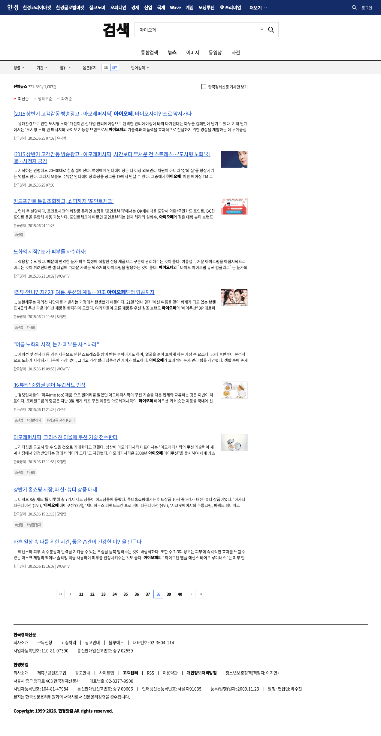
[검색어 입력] (199, 30)
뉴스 (172, 52)
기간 (40, 67)
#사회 (31, 327)
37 (148, 594)
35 (125, 594)
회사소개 (21, 642)
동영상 (215, 52)
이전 (70, 594)
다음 (191, 594)
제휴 (41, 673)
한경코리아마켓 (37, 7)
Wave (175, 7)
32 (92, 594)
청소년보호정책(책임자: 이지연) (252, 673)
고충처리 (68, 642)
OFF (114, 67)
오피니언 (118, 7)
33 (103, 594)
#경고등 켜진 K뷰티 (60, 420)
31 (81, 594)
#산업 (19, 234)
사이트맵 (106, 673)
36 (137, 594)
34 (114, 594)
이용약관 (170, 673)
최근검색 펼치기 (257, 30)
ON (106, 67)
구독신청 (44, 642)
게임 (190, 7)
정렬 (17, 67)
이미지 (192, 52)
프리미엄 (233, 7)
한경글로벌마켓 (70, 7)
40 (180, 594)
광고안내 (92, 642)
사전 (235, 52)
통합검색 (149, 52)
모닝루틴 (206, 7)
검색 (116, 29)
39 (169, 594)
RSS (150, 673)
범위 (63, 67)
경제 (135, 7)
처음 (60, 594)
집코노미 (97, 7)
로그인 (366, 8)
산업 (148, 7)
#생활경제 (34, 420)
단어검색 (138, 67)
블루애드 (116, 642)
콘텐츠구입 (56, 673)
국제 (161, 7)
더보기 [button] (255, 7)
